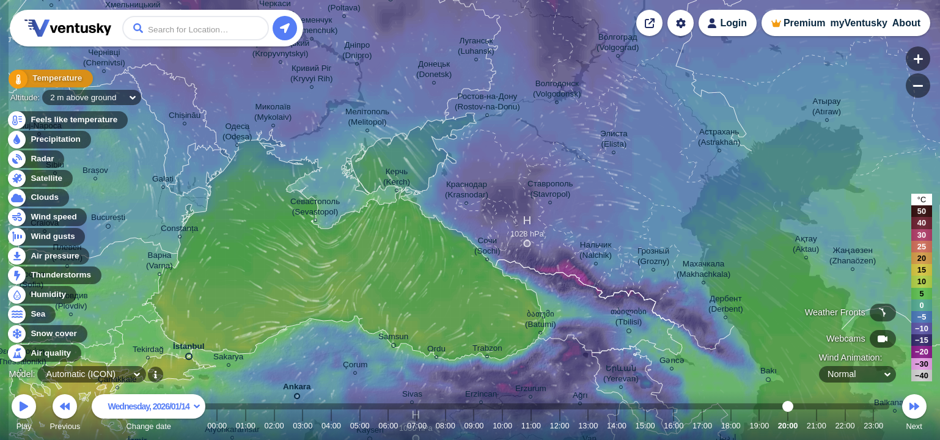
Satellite (39, 179)
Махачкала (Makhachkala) (703, 270)
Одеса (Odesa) (237, 133)
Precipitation (49, 139)
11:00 (531, 425)
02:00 (274, 425)
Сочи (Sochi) (487, 247)
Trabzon (487, 349)
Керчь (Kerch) (396, 178)
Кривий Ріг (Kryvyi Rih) (311, 75)
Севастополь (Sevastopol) (315, 208)
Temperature (48, 79)
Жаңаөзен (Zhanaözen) (852, 257)
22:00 (844, 425)
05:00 (360, 425)
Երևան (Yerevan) (621, 375)
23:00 (873, 425)
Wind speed (47, 217)
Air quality (44, 353)
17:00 (702, 425)
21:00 (816, 425)
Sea (31, 314)
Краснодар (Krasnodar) (466, 191)
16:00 (673, 425)
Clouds (38, 198)
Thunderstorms (54, 275)
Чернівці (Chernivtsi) (104, 59)
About (906, 23)
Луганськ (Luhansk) (476, 47)
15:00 (645, 425)
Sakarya (228, 358)
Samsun (393, 338)
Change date (148, 414)
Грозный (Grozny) (653, 258)
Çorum (355, 366)
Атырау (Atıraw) (826, 108)
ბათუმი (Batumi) (540, 320)
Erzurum (530, 390)
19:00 (759, 425)
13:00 (588, 425)
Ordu (436, 350)
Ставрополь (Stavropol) (550, 190)
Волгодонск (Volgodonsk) (557, 90)
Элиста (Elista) (614, 140)
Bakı (768, 373)
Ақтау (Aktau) (806, 245)
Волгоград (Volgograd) (618, 44)
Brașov (95, 172)
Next (914, 414)
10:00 (502, 425)
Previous (65, 414)
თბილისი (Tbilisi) (629, 319)
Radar (35, 159)
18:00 (731, 425)
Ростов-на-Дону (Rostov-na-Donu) (487, 103)
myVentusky (858, 23)
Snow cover (47, 334)
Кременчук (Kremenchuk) (311, 26)
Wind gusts (46, 237)
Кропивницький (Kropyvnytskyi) (280, 50)
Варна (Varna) (159, 262)
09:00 (473, 425)
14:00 (616, 425)
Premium (804, 23)
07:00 (417, 425)
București (108, 219)
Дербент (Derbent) (725, 305)
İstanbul (189, 349)
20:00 (788, 425)
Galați (163, 180)
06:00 (388, 425)
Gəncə (672, 362)
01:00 (245, 425)
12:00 (560, 425)
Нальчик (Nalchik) (595, 251)
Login (733, 23)
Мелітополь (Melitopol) (367, 118)
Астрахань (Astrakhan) (719, 138)
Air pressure (48, 256)
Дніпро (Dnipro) (357, 52)
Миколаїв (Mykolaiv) (273, 113)
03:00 (302, 425)
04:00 (331, 425)
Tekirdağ (148, 351)
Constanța (179, 230)
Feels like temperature (67, 120)
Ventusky (66, 28)
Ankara (297, 389)
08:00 (445, 425)
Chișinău (184, 117)
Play (24, 414)
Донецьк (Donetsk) (434, 70)
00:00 (217, 425)
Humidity (41, 295)
